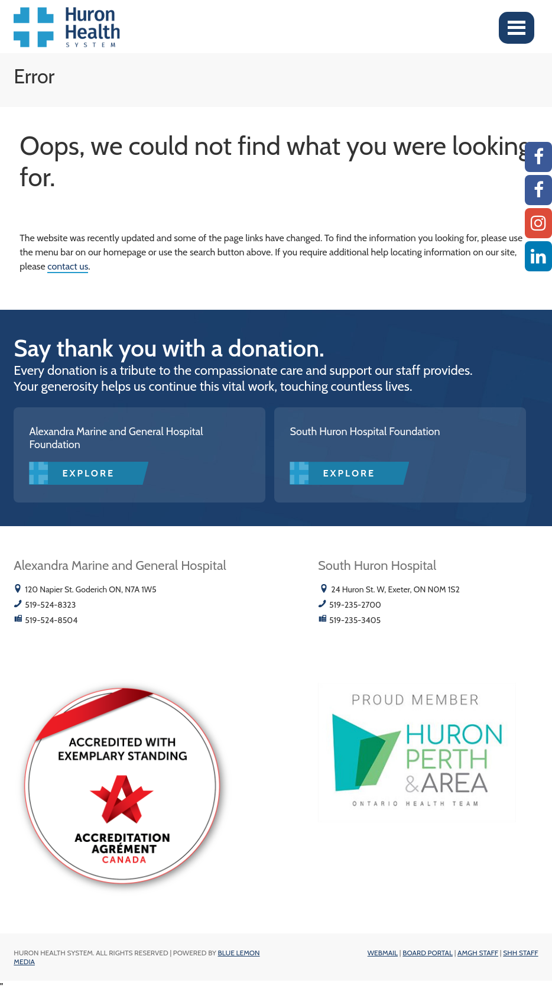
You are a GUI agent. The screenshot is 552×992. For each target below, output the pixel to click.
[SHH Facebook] (538, 190)
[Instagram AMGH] (538, 223)
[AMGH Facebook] (538, 157)
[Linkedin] (538, 256)
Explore (88, 473)
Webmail (383, 952)
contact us (67, 266)
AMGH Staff (477, 952)
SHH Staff (520, 952)
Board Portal (427, 952)
